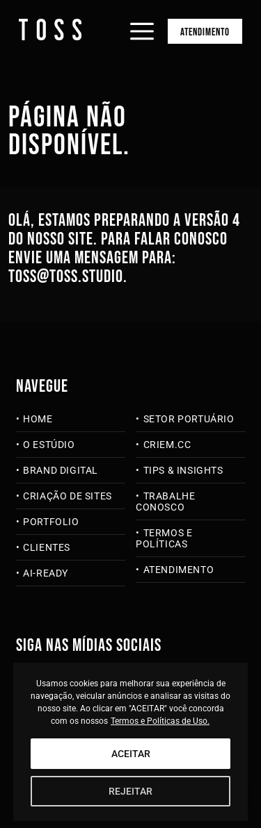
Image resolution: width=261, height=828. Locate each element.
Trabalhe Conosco (165, 501)
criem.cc (167, 444)
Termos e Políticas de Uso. (160, 721)
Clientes (46, 547)
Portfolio (51, 521)
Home (37, 418)
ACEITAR (130, 753)
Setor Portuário (189, 418)
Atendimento (205, 32)
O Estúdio (48, 444)
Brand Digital (60, 470)
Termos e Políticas (164, 538)
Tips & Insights (183, 470)
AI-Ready (45, 573)
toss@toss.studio (65, 277)
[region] (130, 742)
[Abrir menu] (142, 19)
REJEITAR (130, 791)
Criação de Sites (67, 496)
